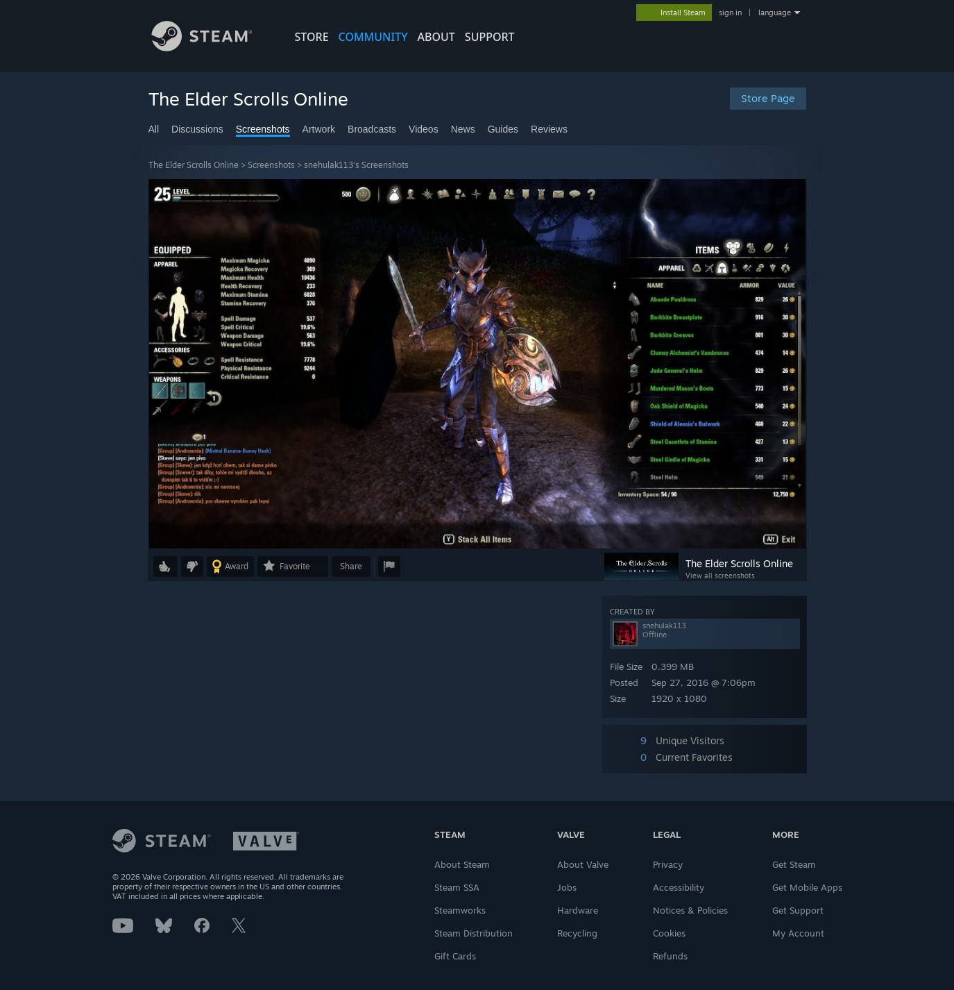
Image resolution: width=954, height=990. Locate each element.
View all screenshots (720, 575)
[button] (165, 566)
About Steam (462, 864)
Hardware (577, 910)
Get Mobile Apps (807, 887)
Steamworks (460, 910)
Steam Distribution (473, 933)
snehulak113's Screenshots (356, 165)
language (774, 12)
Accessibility (678, 887)
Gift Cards (455, 956)
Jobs (567, 887)
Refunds (670, 956)
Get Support (798, 910)
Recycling (577, 933)
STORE (312, 36)
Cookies (669, 933)
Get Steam (794, 864)
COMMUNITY (373, 36)
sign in (730, 12)
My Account (798, 933)
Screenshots (271, 165)
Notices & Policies (690, 910)
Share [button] (351, 566)
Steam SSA (456, 887)
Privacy (668, 864)
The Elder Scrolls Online (193, 165)
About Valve (582, 864)
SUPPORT (490, 36)
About (436, 36)
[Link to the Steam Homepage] (212, 47)
